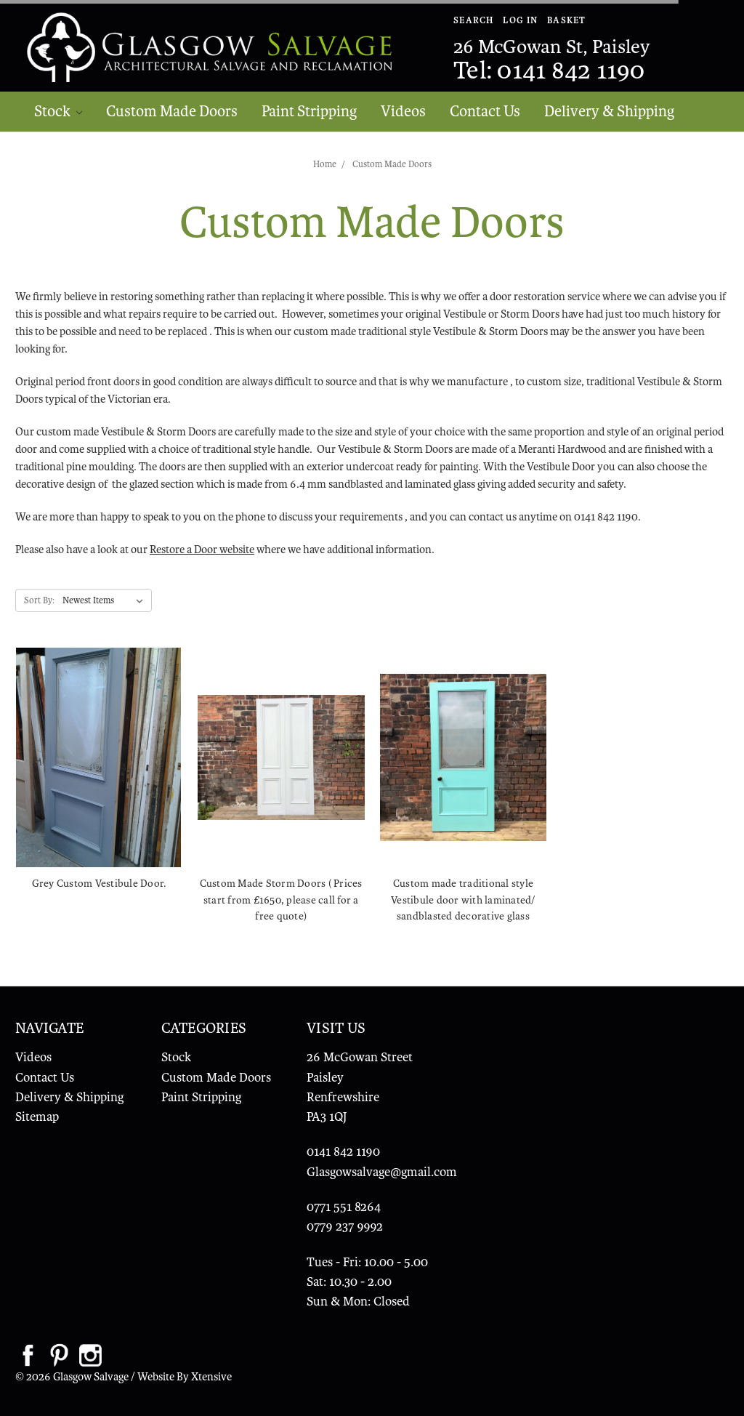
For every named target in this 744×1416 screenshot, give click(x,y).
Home (324, 164)
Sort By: (39, 600)
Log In (520, 20)
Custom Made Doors (172, 111)
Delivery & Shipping (609, 111)
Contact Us (485, 111)
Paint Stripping (309, 111)
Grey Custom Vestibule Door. (99, 883)
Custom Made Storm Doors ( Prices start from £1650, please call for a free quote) (281, 899)
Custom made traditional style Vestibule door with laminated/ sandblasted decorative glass (463, 899)
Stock (58, 111)
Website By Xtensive (184, 1376)
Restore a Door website (202, 549)
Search (473, 20)
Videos (403, 111)
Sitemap (37, 1117)
